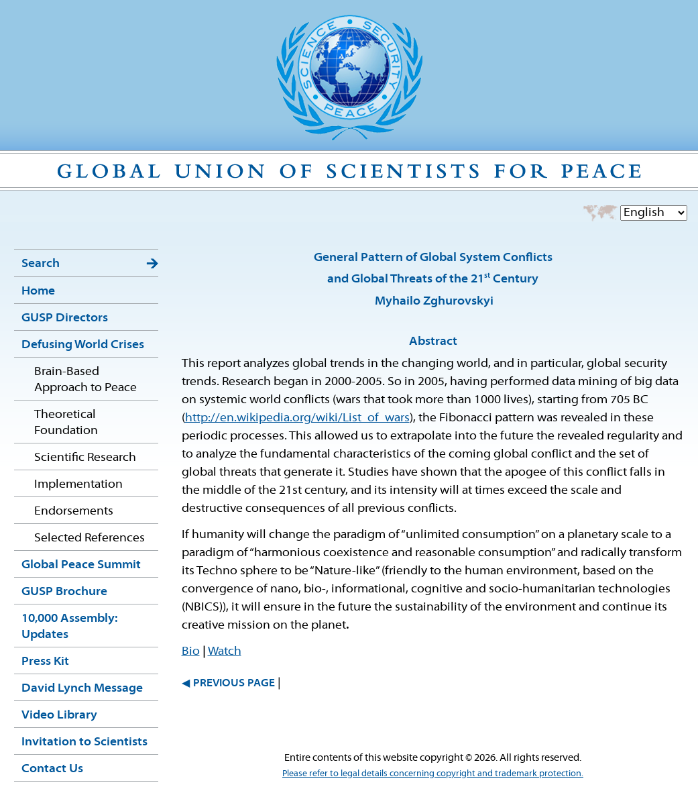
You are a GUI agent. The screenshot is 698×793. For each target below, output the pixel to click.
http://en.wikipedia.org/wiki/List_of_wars (297, 418)
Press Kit (45, 661)
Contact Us (52, 769)
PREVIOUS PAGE (234, 683)
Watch (224, 651)
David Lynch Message (82, 688)
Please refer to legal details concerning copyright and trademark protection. (432, 774)
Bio (191, 651)
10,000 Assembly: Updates (69, 627)
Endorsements (73, 511)
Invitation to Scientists (84, 742)
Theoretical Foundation (66, 423)
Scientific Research (85, 458)
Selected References (89, 538)
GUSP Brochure (64, 592)
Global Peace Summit (81, 565)
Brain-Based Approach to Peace (85, 380)
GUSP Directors (64, 318)
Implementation (78, 484)
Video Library (59, 715)
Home (38, 291)
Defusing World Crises (82, 345)
